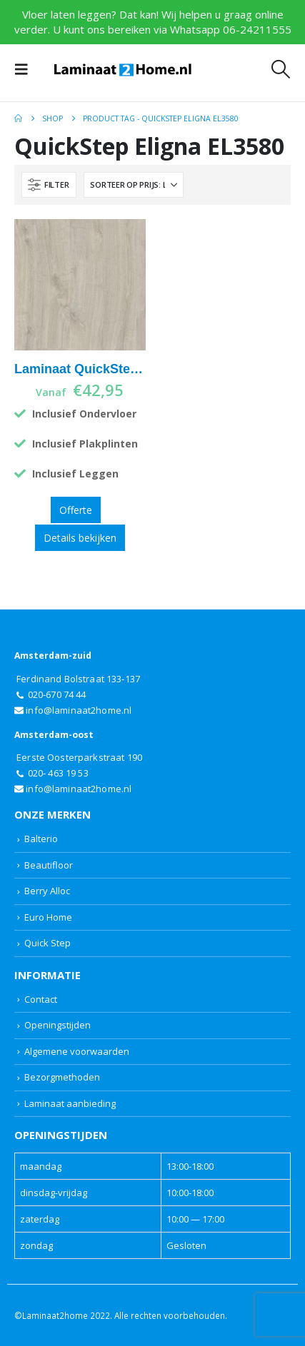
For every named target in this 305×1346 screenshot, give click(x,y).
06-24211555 (257, 29)
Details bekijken (80, 538)
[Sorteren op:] (134, 185)
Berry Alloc (47, 890)
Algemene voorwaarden (76, 1051)
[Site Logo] (122, 69)
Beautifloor (48, 865)
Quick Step (47, 942)
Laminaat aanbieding (70, 1103)
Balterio (41, 838)
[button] (25, 69)
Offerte (75, 510)
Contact (40, 999)
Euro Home (48, 917)
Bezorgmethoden (62, 1077)
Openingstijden (57, 1024)
